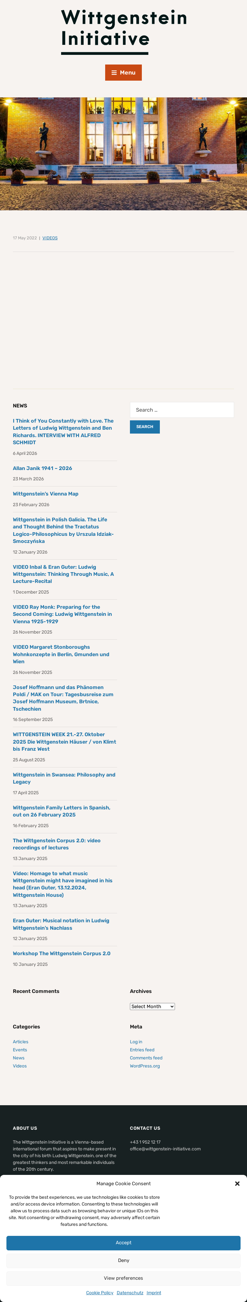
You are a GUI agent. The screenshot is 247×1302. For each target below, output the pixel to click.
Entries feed (142, 1050)
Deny (123, 1260)
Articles (20, 1042)
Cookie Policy (100, 1293)
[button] (237, 1183)
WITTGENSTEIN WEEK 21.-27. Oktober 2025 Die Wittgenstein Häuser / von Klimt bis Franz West (64, 741)
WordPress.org (145, 1066)
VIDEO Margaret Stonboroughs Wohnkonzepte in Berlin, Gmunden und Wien (61, 654)
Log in (136, 1042)
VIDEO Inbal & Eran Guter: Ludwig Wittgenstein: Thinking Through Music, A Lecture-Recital (63, 574)
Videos (50, 237)
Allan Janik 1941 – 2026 (42, 468)
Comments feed (146, 1058)
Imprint (154, 1293)
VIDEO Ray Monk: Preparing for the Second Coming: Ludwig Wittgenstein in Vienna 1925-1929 (62, 614)
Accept (124, 1243)
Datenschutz (130, 1293)
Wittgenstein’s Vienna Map (45, 494)
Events (20, 1050)
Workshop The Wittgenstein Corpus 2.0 (62, 953)
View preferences (123, 1278)
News (18, 1058)
